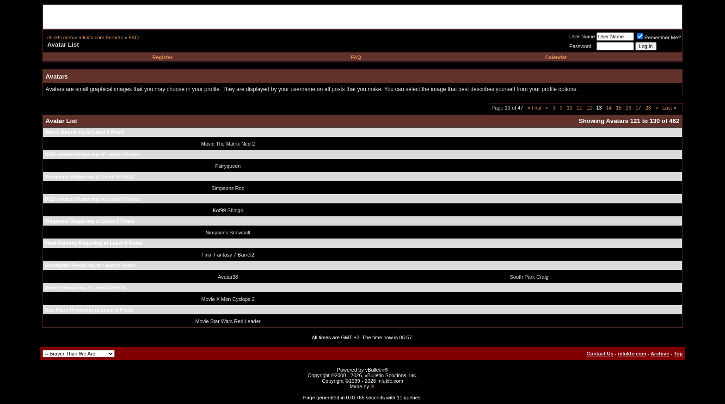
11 (579, 107)
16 (628, 107)
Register (162, 57)
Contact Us (600, 353)
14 (609, 107)
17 (638, 107)
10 (569, 107)
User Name (582, 36)
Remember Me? (659, 37)
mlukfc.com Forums (101, 37)
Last (669, 107)
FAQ (134, 37)
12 (589, 107)
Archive (660, 353)
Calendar (556, 57)
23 (648, 107)
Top (678, 353)
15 (618, 107)
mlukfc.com (60, 37)
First (534, 107)
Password (580, 46)
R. (372, 386)
